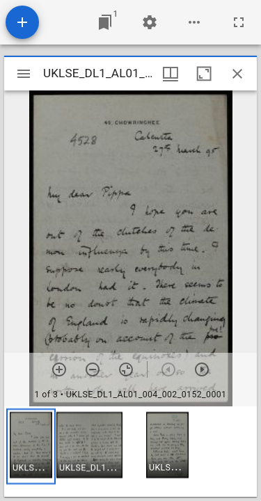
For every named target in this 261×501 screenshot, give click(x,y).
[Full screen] (238, 22)
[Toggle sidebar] (23, 73)
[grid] (130, 451)
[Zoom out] (92, 369)
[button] (31, 446)
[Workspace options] (194, 22)
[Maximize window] (204, 73)
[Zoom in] (59, 369)
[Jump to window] (105, 22)
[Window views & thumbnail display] (170, 73)
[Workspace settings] (149, 22)
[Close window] (237, 73)
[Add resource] (22, 22)
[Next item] (202, 369)
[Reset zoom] (126, 369)
